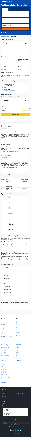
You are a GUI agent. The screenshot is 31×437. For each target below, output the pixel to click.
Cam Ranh (18, 353)
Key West (18, 324)
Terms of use (5, 426)
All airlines (3, 382)
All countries (3, 338)
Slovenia (3, 333)
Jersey (2, 328)
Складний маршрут (19, 9)
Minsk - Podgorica (4, 358)
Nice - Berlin (3, 352)
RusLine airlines (4, 374)
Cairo (17, 325)
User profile (4, 403)
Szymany (18, 335)
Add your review (15, 114)
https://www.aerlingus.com (9, 90)
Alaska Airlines (4, 369)
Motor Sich (3, 379)
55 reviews (3, 44)
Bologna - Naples (4, 344)
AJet (2, 366)
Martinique (3, 334)
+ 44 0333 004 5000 (8, 85)
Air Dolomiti (3, 371)
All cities (18, 337)
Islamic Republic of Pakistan (6, 336)
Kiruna (17, 322)
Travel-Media (4, 398)
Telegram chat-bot (19, 393)
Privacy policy (11, 426)
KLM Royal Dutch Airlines (6, 377)
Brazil (2, 331)
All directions (4, 360)
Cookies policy (18, 426)
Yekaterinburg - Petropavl (6, 347)
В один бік (11, 9)
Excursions (4, 396)
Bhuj (17, 327)
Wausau (17, 329)
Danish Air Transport (5, 372)
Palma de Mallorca (20, 358)
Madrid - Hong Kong (5, 345)
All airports (18, 360)
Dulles (17, 352)
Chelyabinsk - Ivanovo (5, 353)
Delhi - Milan (3, 350)
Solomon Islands (4, 330)
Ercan (17, 330)
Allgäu (17, 347)
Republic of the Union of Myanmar (6, 326)
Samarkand (18, 344)
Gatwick (17, 350)
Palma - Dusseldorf (5, 355)
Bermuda (3, 324)
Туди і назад (5, 9)
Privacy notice (25, 426)
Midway (17, 345)
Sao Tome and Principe (5, 322)
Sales (3, 393)
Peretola (17, 355)
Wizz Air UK (3, 380)
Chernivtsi (18, 332)
